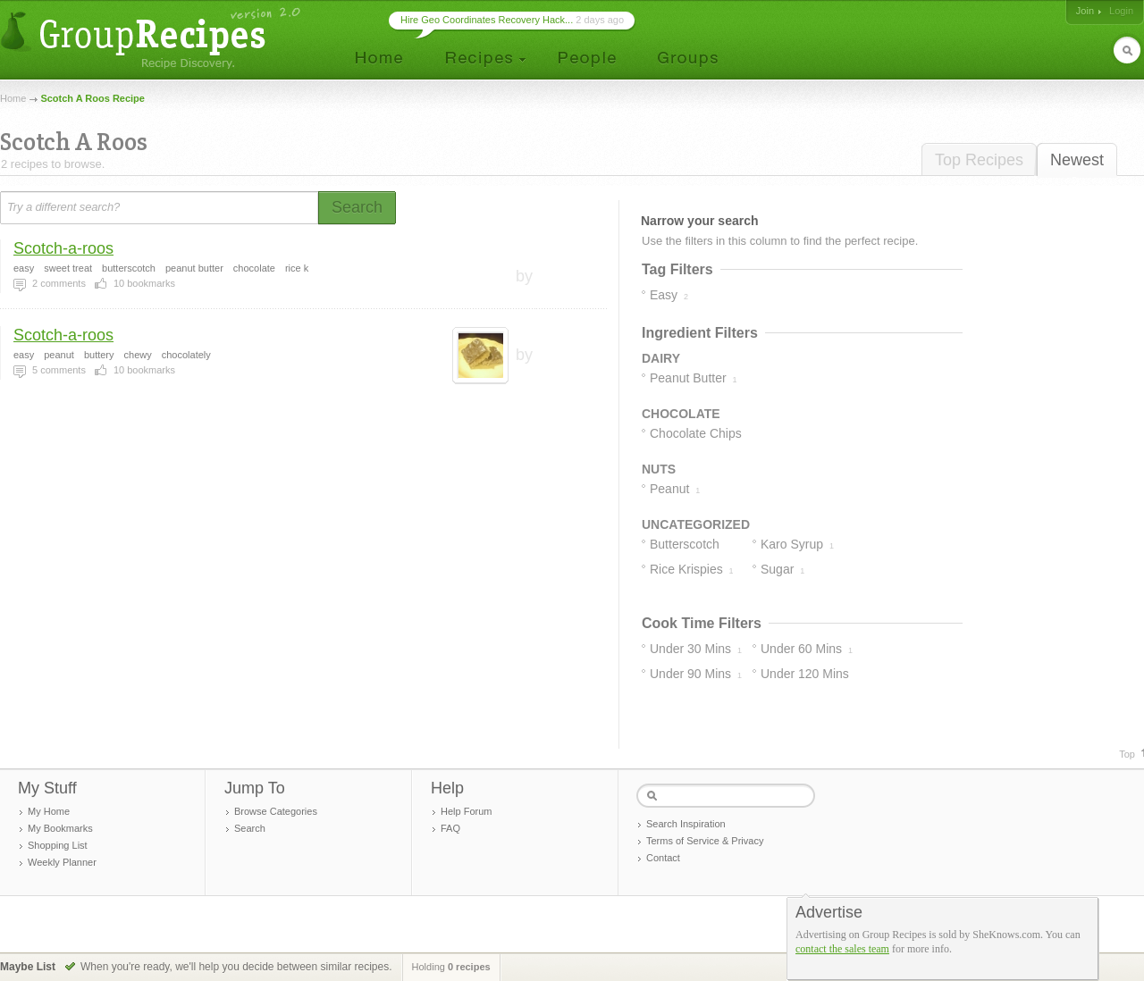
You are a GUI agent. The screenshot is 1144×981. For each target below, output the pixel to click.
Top (1127, 754)
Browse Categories (275, 811)
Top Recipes (979, 160)
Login (1121, 10)
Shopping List (58, 845)
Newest (1077, 160)
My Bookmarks (60, 828)
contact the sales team (842, 949)
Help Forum (466, 811)
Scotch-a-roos (63, 248)
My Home (49, 811)
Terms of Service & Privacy (704, 840)
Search (249, 828)
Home (13, 98)
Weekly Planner (62, 862)
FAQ (450, 828)
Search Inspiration (686, 823)
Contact (663, 857)
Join (1085, 10)
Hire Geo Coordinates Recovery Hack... (486, 19)
